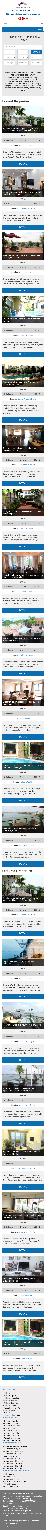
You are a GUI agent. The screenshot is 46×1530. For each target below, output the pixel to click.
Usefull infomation (10, 1521)
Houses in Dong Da (11, 1436)
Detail (23, 164)
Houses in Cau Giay (12, 1433)
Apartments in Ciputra (26, 465)
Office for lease (10, 1484)
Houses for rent (10, 1417)
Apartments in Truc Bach (13, 1463)
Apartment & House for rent (16, 1471)
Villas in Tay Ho (27, 336)
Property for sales (11, 1486)
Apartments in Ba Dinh (12, 1459)
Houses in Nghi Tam (12, 1426)
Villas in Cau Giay (11, 1403)
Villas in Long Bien (11, 1413)
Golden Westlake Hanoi (27, 399)
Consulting (35, 1521)
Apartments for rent (12, 1443)
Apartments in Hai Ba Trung (14, 1466)
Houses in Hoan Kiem (12, 1428)
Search (36, 52)
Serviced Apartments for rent (15, 1481)
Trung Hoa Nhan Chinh (13, 1408)
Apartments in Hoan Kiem (27, 592)
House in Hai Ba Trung (13, 1441)
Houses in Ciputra (11, 1423)
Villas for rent (9, 1390)
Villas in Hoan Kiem (11, 1398)
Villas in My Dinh (10, 1410)
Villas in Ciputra (10, 1396)
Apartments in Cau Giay (13, 1468)
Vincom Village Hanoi (12, 1415)
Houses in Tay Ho (26, 1295)
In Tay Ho (26, 719)
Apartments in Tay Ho (27, 145)
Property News (23, 1521)
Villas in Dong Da (10, 1405)
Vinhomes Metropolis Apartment (16, 1446)
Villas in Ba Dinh (10, 1401)
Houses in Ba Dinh (11, 1431)
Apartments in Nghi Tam (13, 1451)
